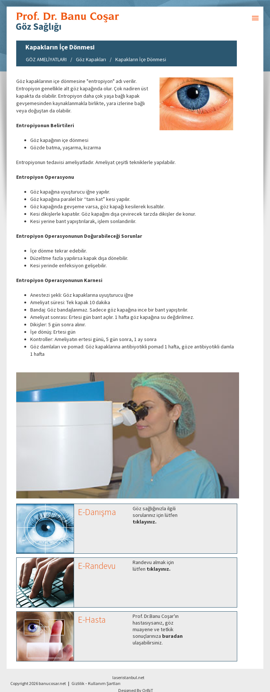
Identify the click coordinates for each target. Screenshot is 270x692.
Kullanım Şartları (104, 683)
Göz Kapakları (91, 59)
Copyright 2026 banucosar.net (38, 683)
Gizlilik (77, 683)
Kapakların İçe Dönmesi (140, 59)
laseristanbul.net (128, 677)
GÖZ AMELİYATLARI (46, 59)
